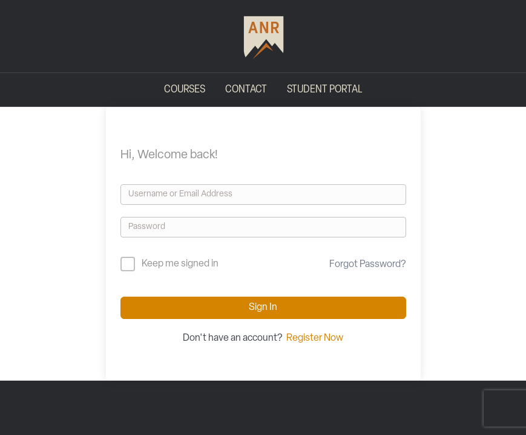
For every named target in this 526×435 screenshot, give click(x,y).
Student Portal (324, 89)
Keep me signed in (180, 264)
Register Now (314, 338)
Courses (184, 89)
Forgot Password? (367, 264)
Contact (246, 89)
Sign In (263, 307)
